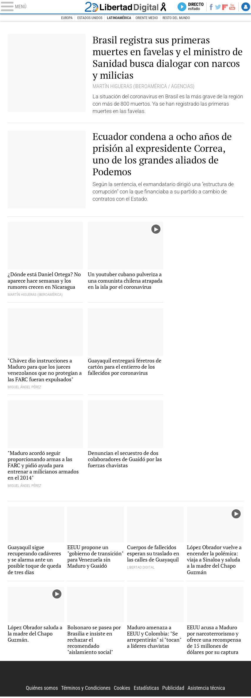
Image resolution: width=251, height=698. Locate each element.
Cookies (122, 690)
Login (245, 6)
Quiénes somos (42, 690)
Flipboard (224, 6)
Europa (62, 18)
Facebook (210, 6)
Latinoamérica (119, 18)
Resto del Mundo (180, 18)
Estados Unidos (87, 18)
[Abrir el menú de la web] (41, 7)
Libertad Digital (125, 675)
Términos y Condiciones (86, 690)
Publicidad (173, 690)
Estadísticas (146, 690)
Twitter (217, 6)
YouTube (231, 6)
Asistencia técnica (206, 690)
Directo (195, 6)
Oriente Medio (149, 18)
